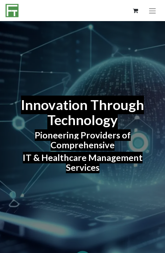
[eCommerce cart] (135, 11)
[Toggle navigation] (152, 10)
